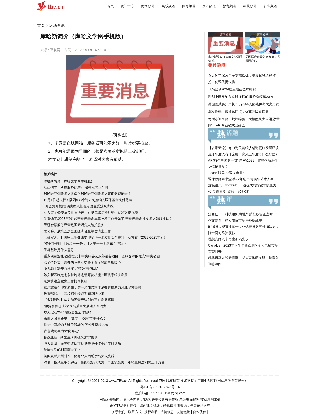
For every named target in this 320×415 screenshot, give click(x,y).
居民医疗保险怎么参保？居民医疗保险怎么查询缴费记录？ (87, 194)
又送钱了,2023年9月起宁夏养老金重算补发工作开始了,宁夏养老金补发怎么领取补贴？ (108, 219)
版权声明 (151, 412)
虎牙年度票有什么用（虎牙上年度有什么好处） (243, 154)
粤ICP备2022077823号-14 (160, 387)
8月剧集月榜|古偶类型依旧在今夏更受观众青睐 (79, 206)
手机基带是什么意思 (59, 250)
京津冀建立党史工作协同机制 (65, 281)
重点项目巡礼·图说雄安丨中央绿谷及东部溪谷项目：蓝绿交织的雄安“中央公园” (102, 256)
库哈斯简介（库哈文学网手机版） (69, 181)
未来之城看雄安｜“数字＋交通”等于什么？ (75, 318)
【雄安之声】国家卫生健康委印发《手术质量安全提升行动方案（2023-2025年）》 (105, 237)
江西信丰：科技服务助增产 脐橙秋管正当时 (76, 187)
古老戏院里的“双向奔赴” (61, 331)
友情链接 (183, 412)
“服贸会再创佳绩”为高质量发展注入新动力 (75, 306)
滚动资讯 (57, 26)
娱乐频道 (168, 6)
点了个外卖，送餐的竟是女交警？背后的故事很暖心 (82, 262)
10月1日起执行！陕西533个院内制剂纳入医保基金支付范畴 (88, 200)
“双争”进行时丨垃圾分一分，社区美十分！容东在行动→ (85, 244)
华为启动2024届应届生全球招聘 (67, 312)
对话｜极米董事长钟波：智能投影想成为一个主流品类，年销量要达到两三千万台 (104, 362)
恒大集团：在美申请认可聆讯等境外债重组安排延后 (82, 343)
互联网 (55, 50)
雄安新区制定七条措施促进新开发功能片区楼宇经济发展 (86, 275)
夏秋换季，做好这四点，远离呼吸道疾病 (238, 112)
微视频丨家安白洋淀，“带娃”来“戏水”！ (73, 269)
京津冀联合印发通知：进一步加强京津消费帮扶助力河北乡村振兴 (92, 287)
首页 (110, 6)
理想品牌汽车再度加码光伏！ (230, 239)
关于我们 (118, 412)
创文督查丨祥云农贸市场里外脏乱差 (235, 220)
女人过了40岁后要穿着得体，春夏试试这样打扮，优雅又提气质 (91, 212)
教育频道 (229, 6)
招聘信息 (167, 412)
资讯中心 (127, 6)
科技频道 (250, 6)
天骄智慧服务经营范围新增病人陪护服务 (74, 225)
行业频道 (270, 6)
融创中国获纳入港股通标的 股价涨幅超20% (76, 325)
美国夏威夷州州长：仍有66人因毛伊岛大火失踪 (79, 356)
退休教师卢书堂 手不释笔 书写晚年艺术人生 (241, 179)
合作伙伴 (199, 412)
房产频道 (209, 6)
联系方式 (135, 412)
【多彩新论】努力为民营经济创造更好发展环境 (79, 300)
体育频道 (188, 6)
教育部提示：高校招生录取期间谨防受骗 (74, 293)
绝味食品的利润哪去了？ (62, 350)
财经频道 (148, 6)
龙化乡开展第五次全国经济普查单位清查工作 (77, 231)
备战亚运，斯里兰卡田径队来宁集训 (70, 337)
